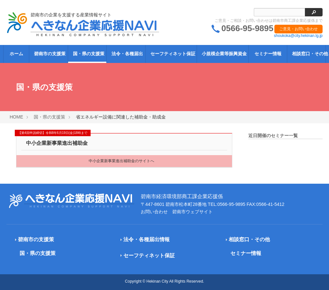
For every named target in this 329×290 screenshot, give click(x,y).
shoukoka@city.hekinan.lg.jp (298, 35)
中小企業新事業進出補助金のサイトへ (121, 161)
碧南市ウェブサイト (192, 211)
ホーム (16, 53)
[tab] (54, 239)
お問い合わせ (154, 211)
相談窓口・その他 (308, 53)
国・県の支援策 (88, 53)
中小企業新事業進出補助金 (57, 143)
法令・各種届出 (127, 53)
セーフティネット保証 (172, 53)
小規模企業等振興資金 (224, 53)
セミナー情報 (267, 53)
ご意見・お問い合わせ (298, 29)
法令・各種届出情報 (146, 239)
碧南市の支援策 (50, 53)
